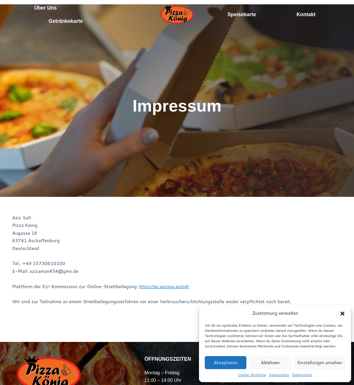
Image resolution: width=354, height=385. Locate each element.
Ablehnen (270, 363)
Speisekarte (241, 14)
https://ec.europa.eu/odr (165, 286)
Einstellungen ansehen (319, 363)
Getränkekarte (66, 21)
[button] (342, 313)
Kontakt (306, 14)
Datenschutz (279, 374)
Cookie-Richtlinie (252, 374)
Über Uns (45, 8)
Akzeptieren (226, 363)
